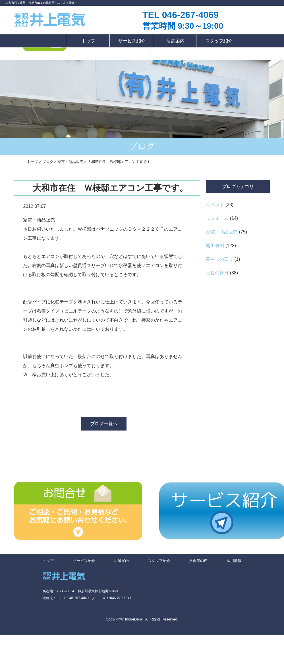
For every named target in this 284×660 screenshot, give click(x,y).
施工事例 (215, 245)
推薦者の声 (91, 53)
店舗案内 (175, 40)
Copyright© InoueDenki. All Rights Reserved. (142, 619)
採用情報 (131, 53)
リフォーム (217, 218)
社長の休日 (217, 272)
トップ (88, 40)
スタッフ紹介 (219, 40)
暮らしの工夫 (219, 259)
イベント (215, 204)
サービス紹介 (132, 40)
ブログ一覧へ (103, 423)
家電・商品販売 (222, 231)
